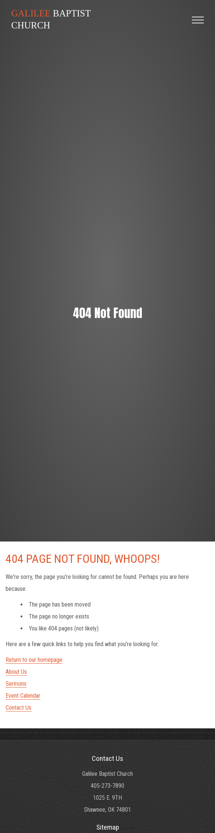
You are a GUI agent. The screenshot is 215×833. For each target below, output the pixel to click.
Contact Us (18, 707)
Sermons (16, 683)
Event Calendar (23, 695)
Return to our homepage (34, 659)
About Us (16, 671)
